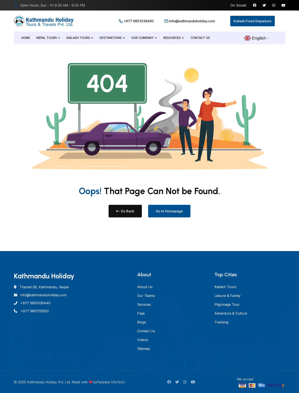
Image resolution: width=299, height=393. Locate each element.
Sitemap (143, 349)
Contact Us (200, 38)
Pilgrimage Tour (227, 304)
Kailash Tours (79, 38)
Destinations (112, 38)
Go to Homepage (169, 211)
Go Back (125, 211)
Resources (173, 38)
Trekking (221, 322)
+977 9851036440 (139, 21)
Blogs (141, 322)
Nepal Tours (48, 38)
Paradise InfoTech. (111, 382)
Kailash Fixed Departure (252, 21)
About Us (145, 287)
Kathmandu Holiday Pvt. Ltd (48, 382)
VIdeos (142, 340)
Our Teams (146, 296)
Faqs (141, 313)
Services (144, 304)
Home (25, 38)
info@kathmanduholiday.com (192, 21)
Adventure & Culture (230, 313)
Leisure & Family (227, 296)
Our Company (144, 38)
